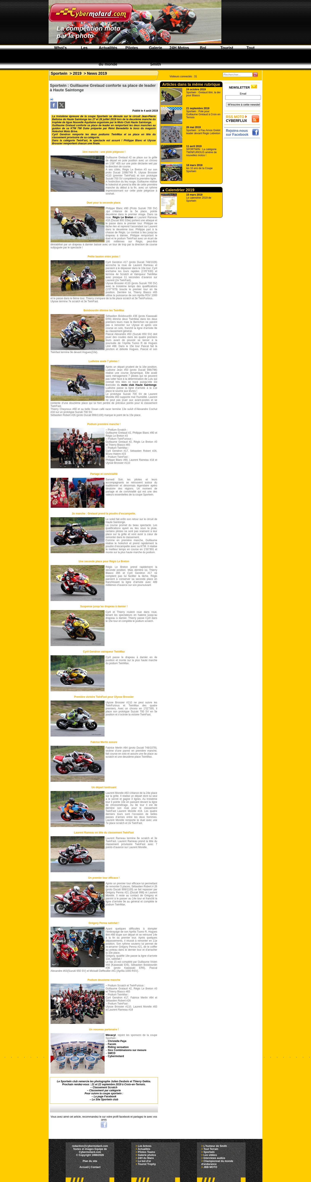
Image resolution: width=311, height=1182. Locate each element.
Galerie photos (147, 1155)
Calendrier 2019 (178, 190)
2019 (77, 73)
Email (243, 93)
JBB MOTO (210, 1167)
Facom (112, 1044)
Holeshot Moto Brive (64, 131)
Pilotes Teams (146, 1152)
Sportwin (59, 73)
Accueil (84, 1167)
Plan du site (90, 1161)
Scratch (112, 1087)
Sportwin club (109, 1099)
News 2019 (97, 73)
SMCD (111, 1053)
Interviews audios (214, 1158)
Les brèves (144, 1146)
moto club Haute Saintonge (139, 384)
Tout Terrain (210, 1149)
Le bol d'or (144, 1161)
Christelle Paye (117, 1041)
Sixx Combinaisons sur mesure (127, 1050)
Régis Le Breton (123, 217)
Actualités (144, 1149)
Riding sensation (118, 1047)
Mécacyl (111, 1035)
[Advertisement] (243, 204)
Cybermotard (116, 1056)
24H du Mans (146, 1158)
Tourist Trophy (147, 1164)
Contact (96, 1167)
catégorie (115, 1090)
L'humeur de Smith (215, 1146)
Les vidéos (210, 1155)
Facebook (110, 1096)
